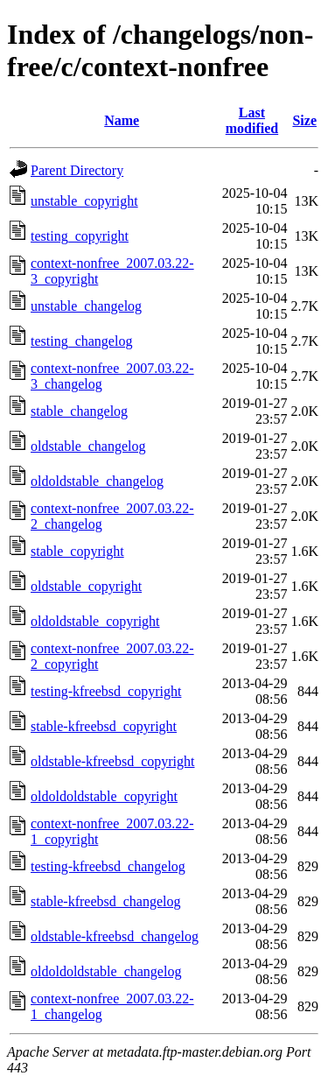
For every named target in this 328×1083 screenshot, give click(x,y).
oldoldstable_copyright (95, 621)
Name (121, 120)
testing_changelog (81, 341)
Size (304, 120)
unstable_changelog (86, 306)
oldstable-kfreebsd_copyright (113, 761)
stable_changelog (79, 411)
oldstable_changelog (88, 446)
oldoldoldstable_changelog (106, 971)
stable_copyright (77, 551)
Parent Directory (77, 170)
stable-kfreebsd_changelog (105, 901)
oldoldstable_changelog (97, 481)
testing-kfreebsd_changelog (108, 866)
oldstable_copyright (86, 586)
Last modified (252, 120)
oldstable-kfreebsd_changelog (115, 936)
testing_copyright (80, 236)
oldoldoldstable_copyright (104, 796)
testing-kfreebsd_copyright (106, 691)
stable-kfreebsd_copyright (104, 726)
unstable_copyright (84, 200)
